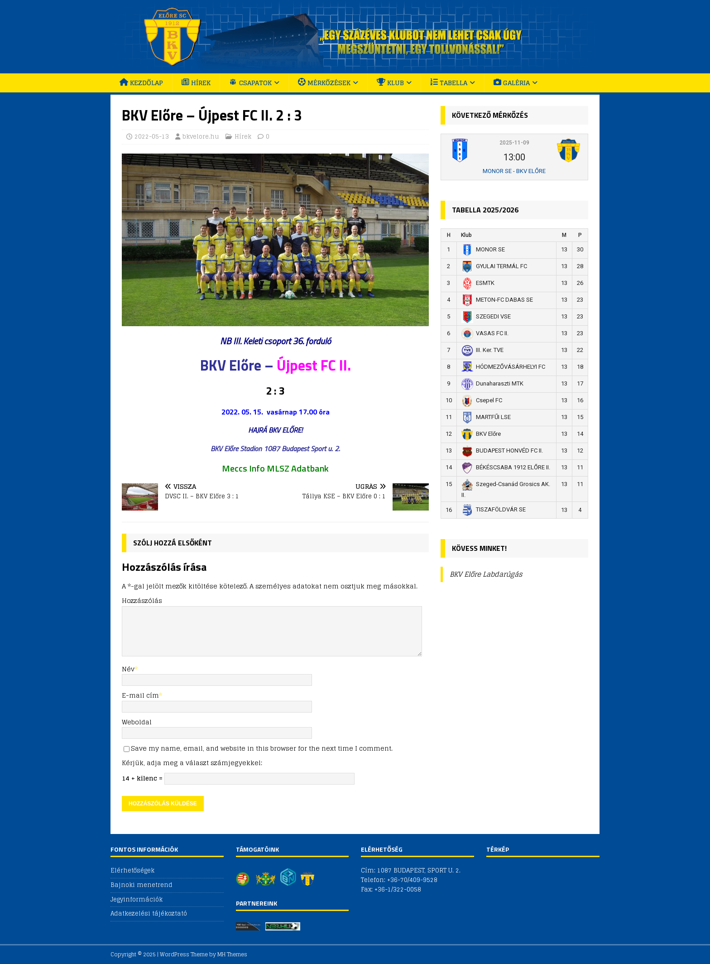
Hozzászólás (142, 600)
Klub (466, 235)
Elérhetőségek (132, 871)
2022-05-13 (151, 136)
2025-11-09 (514, 143)
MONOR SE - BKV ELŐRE (514, 171)
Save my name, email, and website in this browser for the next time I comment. (262, 748)
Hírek (243, 136)
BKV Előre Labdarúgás (486, 574)
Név (128, 669)
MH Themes (232, 954)
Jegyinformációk (136, 899)
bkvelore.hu (200, 136)
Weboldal (137, 722)
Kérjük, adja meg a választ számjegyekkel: (192, 762)
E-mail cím (140, 695)
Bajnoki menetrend (141, 885)
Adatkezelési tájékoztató (148, 913)
